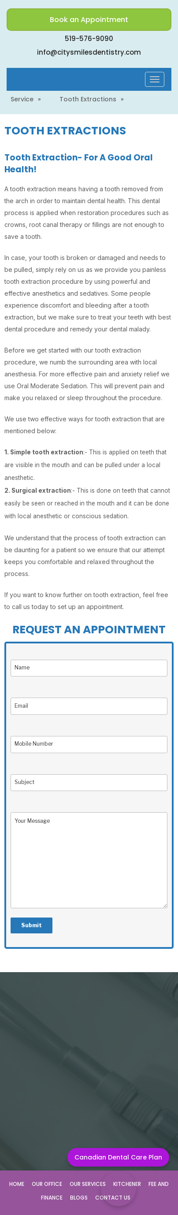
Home (16, 1184)
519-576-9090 (89, 38)
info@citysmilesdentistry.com (89, 52)
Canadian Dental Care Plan (118, 1157)
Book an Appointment (89, 20)
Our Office (47, 1184)
